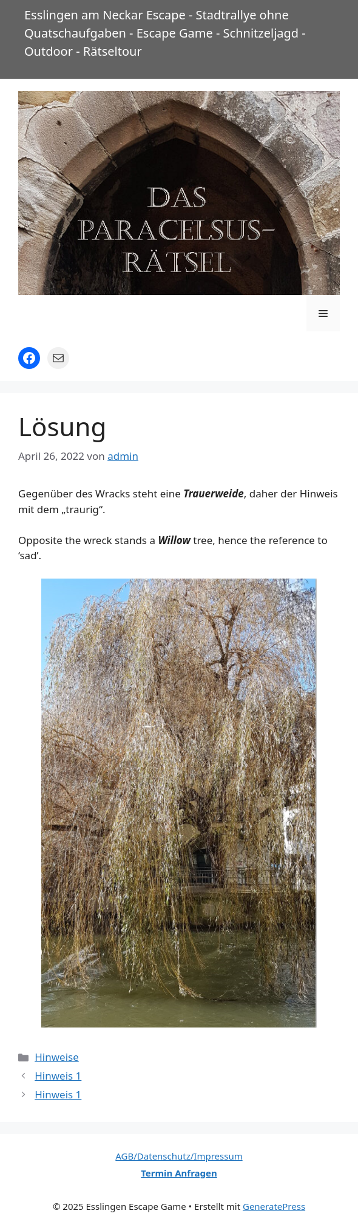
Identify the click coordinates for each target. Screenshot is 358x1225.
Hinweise (57, 1057)
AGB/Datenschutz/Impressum (178, 1156)
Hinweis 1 (58, 1076)
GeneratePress (274, 1206)
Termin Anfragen (179, 1173)
